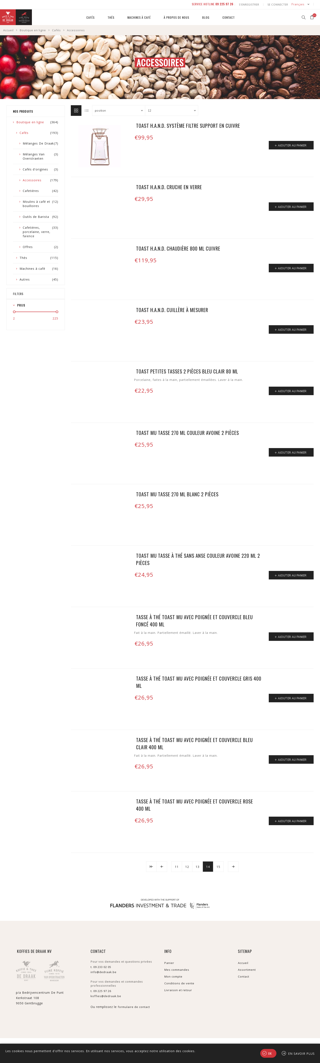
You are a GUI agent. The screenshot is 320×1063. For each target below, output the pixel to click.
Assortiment (247, 969)
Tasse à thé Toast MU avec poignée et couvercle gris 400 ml (198, 681)
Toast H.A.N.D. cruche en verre (169, 186)
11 (177, 866)
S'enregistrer (250, 4)
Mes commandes (176, 969)
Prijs (21, 304)
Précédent (162, 866)
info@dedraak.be (104, 971)
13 (197, 866)
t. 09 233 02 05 (101, 966)
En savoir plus (301, 1054)
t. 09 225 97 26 (101, 990)
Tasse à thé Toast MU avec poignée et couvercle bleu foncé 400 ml (194, 620)
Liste (87, 110)
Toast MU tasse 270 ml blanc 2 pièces (177, 493)
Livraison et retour (178, 989)
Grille (76, 110)
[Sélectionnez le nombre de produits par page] (171, 110)
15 (218, 866)
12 (187, 866)
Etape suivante (233, 866)
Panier (169, 962)
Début (151, 866)
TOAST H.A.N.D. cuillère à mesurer (172, 309)
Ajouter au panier (292, 145)
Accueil (8, 29)
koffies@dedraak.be (106, 995)
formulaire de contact (134, 1006)
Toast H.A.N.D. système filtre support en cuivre (188, 125)
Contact (243, 976)
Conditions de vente (179, 983)
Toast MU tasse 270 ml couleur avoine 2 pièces (187, 432)
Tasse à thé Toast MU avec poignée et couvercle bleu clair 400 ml (194, 743)
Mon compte (173, 976)
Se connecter (278, 4)
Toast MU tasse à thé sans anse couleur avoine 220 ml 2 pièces (198, 558)
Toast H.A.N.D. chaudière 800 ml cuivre (178, 247)
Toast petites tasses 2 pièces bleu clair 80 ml (187, 370)
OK (270, 1053)
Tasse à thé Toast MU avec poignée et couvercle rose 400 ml (194, 804)
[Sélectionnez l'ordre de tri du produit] (118, 110)
